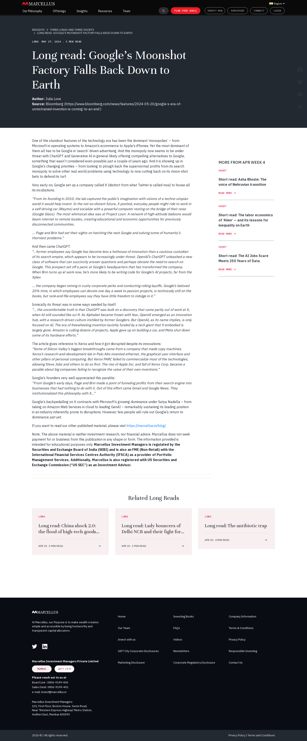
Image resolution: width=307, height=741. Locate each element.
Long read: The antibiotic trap (236, 525)
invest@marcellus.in (54, 692)
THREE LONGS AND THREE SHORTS (72, 30)
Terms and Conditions (261, 735)
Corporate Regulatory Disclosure (194, 662)
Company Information (242, 616)
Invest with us (127, 639)
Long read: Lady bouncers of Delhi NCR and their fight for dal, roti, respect (151, 531)
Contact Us (236, 662)
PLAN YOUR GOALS (185, 10)
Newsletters (181, 651)
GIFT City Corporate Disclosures (138, 651)
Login (277, 10)
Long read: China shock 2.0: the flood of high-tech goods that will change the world (67, 531)
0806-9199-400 (57, 682)
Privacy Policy (237, 639)
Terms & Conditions (241, 628)
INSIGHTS (38, 30)
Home (122, 616)
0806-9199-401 (58, 687)
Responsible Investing (243, 651)
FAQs (176, 628)
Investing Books (183, 616)
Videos (177, 639)
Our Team (124, 628)
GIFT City (64, 668)
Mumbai (41, 668)
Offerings (59, 11)
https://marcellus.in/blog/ (146, 426)
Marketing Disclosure (131, 662)
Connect (259, 10)
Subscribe (237, 10)
